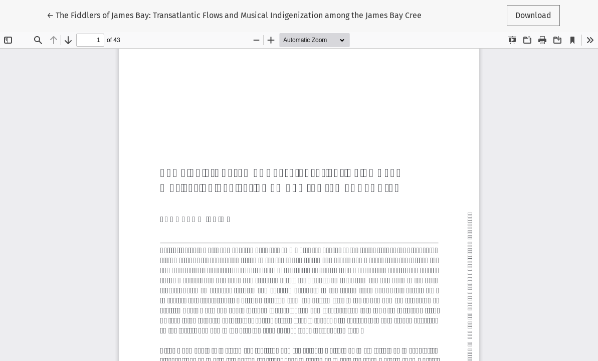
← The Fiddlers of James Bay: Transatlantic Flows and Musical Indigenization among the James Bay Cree (234, 14)
